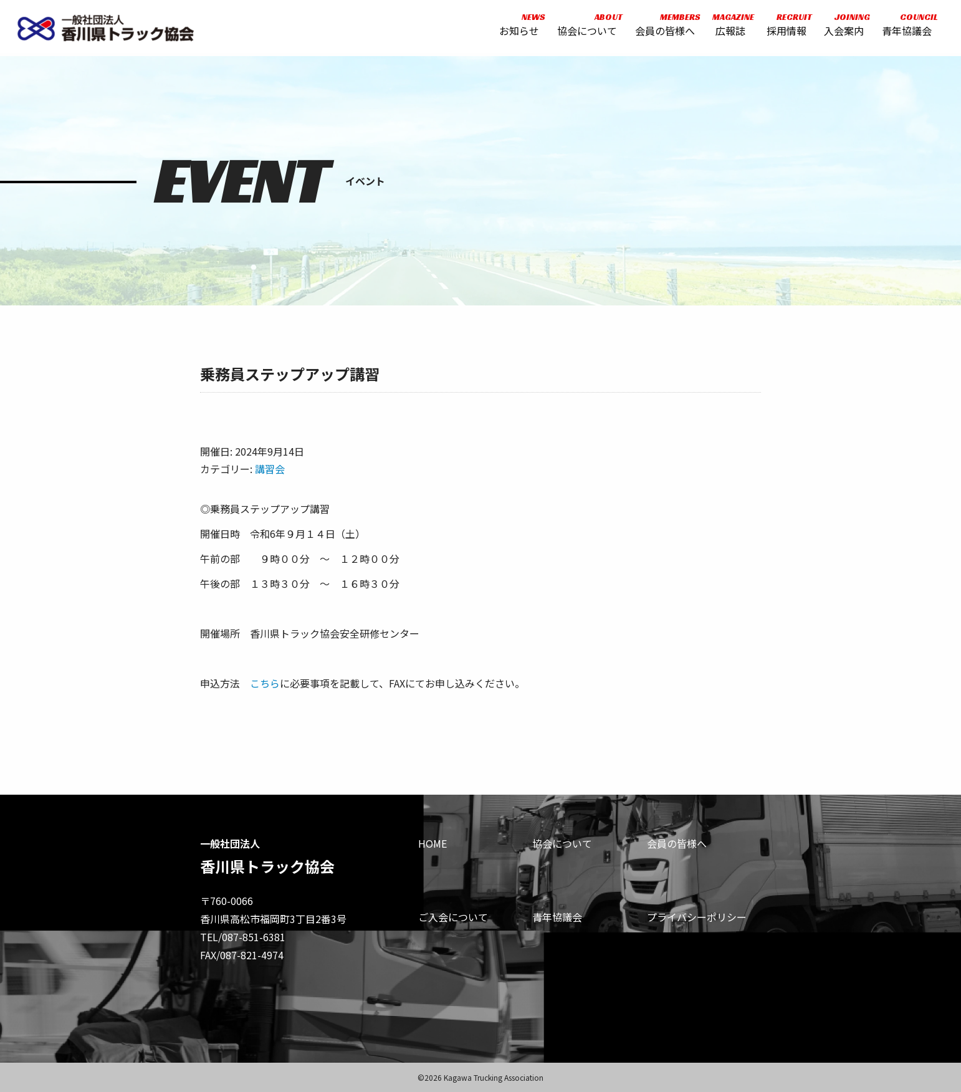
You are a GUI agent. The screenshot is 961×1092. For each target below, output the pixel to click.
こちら (265, 683)
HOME (432, 843)
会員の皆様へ (664, 26)
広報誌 (729, 26)
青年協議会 (905, 26)
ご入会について (453, 916)
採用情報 (785, 26)
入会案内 (843, 26)
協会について (586, 26)
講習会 (270, 468)
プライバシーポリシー (697, 916)
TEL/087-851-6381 (242, 936)
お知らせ (518, 26)
